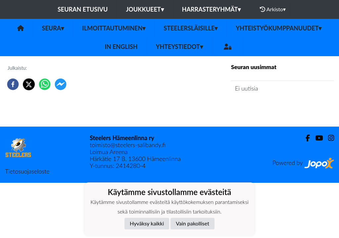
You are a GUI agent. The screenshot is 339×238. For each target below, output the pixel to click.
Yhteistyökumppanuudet (278, 28)
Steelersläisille (191, 28)
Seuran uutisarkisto (260, 107)
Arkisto (273, 9)
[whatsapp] (45, 84)
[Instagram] (328, 138)
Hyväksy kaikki (147, 223)
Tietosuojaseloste (27, 171)
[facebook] (13, 84)
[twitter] (29, 84)
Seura (53, 28)
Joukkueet (145, 9)
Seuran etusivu (83, 9)
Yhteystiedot (179, 46)
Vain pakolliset (192, 223)
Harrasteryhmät (211, 9)
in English (121, 46)
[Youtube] (316, 138)
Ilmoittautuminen (113, 28)
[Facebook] (305, 138)
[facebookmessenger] (61, 84)
